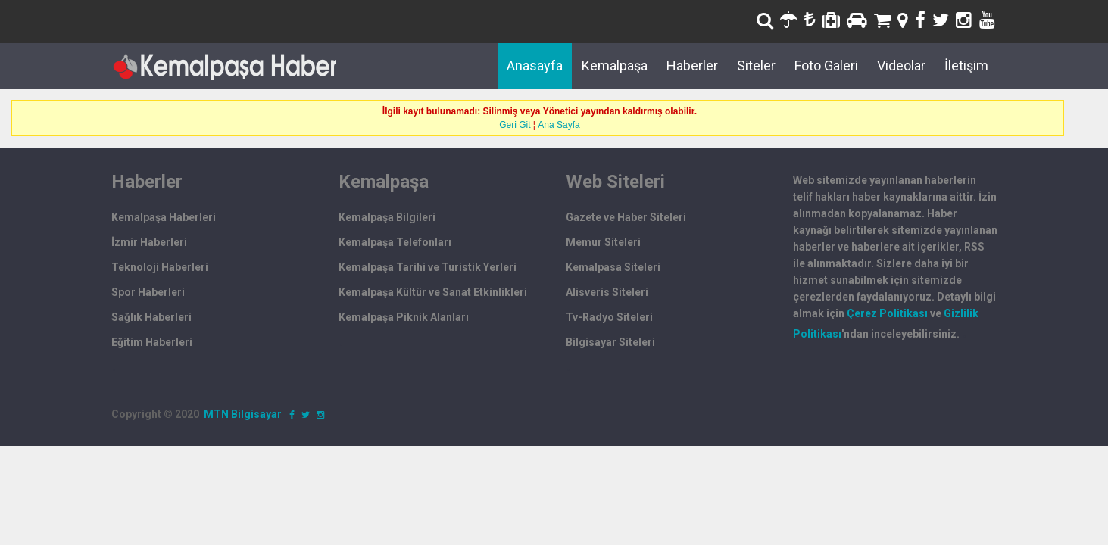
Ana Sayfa (558, 125)
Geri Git (514, 125)
